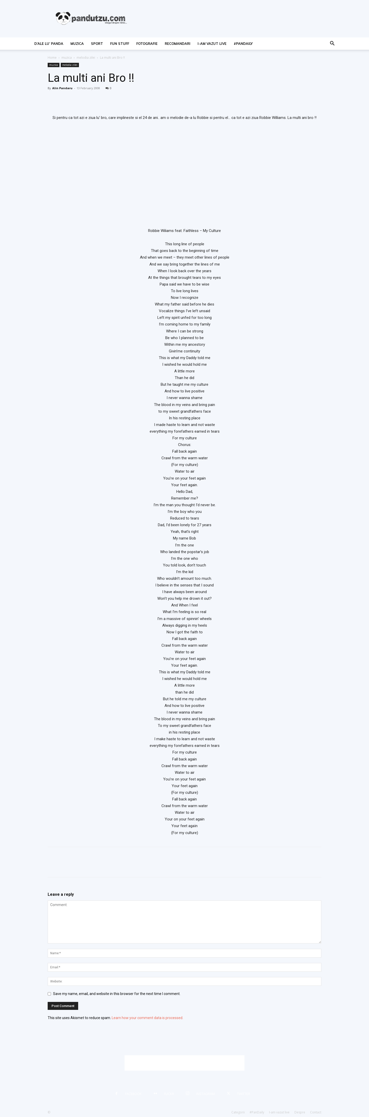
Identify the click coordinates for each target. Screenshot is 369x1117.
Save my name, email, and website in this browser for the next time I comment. (116, 994)
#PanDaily (243, 44)
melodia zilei (86, 57)
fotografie (147, 44)
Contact (315, 1112)
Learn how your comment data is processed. (147, 1018)
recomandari (177, 44)
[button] (332, 44)
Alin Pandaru (62, 88)
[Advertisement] (184, 1063)
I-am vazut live (212, 44)
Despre (299, 1112)
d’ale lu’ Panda (48, 44)
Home (52, 57)
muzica (77, 44)
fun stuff (119, 44)
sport (97, 44)
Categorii (238, 1112)
